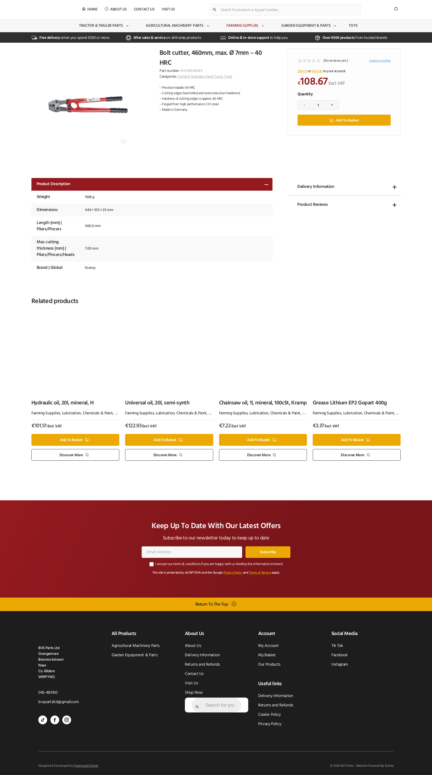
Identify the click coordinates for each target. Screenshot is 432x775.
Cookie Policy (269, 715)
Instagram (339, 665)
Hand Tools (213, 77)
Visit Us (168, 9)
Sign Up (316, 71)
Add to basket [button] (71, 440)
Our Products (269, 665)
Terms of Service (260, 572)
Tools (228, 77)
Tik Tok (337, 646)
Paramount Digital (86, 766)
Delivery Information (315, 187)
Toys (353, 26)
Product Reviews (312, 204)
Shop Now (193, 693)
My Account (268, 646)
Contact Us (144, 9)
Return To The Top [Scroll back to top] (211, 604)
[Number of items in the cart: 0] (396, 8)
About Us (118, 9)
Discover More (71, 455)
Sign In (302, 71)
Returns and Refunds (202, 665)
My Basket (267, 655)
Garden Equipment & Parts (309, 26)
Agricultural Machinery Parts (178, 26)
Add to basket (347, 120)
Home (92, 9)
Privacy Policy (232, 572)
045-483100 (48, 693)
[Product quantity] (318, 105)
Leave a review (380, 61)
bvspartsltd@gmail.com (58, 702)
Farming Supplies (245, 26)
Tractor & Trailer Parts (104, 26)
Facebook (339, 655)
